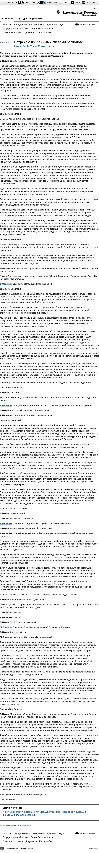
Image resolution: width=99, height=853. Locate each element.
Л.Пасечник (6, 523)
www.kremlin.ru (94, 848)
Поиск (77, 2)
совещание (77, 648)
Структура (21, 18)
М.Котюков (6, 627)
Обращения (36, 18)
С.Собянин (6, 284)
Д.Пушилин (6, 405)
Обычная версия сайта (88, 24)
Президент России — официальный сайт (77, 13)
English (94, 8)
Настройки (90, 2)
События (7, 18)
